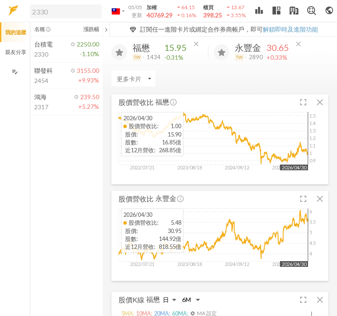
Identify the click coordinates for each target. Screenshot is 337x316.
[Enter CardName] (133, 78)
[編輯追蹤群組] (14, 72)
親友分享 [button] (15, 52)
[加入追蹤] (119, 52)
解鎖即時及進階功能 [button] (290, 29)
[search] (66, 11)
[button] (64, 11)
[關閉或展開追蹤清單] (106, 29)
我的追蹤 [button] (15, 32)
